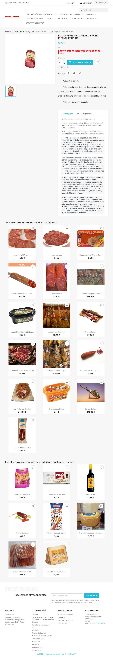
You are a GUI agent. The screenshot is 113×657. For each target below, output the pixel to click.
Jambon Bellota (90, 409)
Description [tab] (68, 114)
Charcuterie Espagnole (72, 14)
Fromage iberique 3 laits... (56, 572)
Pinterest (79, 73)
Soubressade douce (56, 409)
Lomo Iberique (56, 255)
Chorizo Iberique (22, 533)
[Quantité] (60, 62)
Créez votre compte (65, 620)
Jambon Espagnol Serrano (91, 294)
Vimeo (30, 589)
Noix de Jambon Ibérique (22, 409)
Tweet (74, 73)
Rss (16, 589)
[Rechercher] (93, 10)
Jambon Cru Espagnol (56, 332)
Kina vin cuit (90, 495)
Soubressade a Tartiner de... (91, 255)
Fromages (91, 14)
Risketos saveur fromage (56, 533)
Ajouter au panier (80, 62)
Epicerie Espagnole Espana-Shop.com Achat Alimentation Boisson (43, 619)
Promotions (9, 614)
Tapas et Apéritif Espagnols (84, 19)
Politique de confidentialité (42, 636)
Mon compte (36, 650)
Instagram (35, 589)
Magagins (35, 644)
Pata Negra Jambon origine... (56, 370)
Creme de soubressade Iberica (22, 332)
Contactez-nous (38, 639)
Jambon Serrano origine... (22, 572)
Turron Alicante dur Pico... (56, 495)
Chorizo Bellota (90, 332)
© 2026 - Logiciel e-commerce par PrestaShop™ (56, 654)
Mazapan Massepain (22, 495)
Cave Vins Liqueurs (35, 19)
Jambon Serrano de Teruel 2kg (22, 370)
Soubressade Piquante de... (90, 370)
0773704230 (24, 3)
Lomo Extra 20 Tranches (22, 255)
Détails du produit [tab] (84, 114)
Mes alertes (62, 623)
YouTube (21, 589)
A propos (35, 630)
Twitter (12, 589)
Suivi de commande (65, 614)
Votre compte (65, 610)
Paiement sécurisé (39, 633)
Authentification (38, 647)
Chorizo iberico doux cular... (22, 294)
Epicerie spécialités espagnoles (41, 14)
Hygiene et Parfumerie (57, 19)
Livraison (35, 614)
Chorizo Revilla (56, 294)
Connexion (62, 617)
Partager (68, 73)
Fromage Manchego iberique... (90, 533)
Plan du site (36, 641)
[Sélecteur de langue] (70, 3)
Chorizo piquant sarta (22, 447)
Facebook (7, 589)
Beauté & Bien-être (35, 23)
